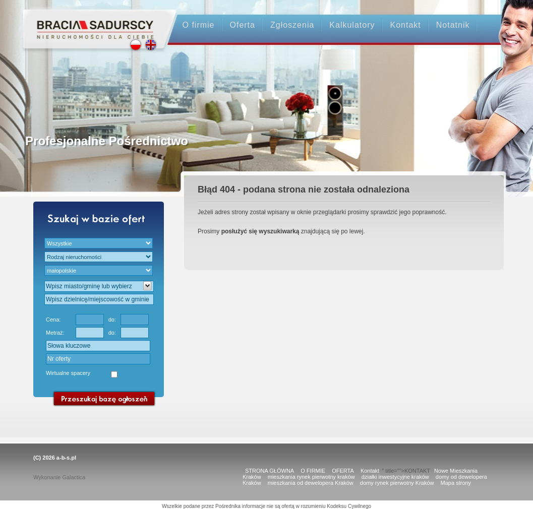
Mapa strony (456, 483)
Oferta (242, 25)
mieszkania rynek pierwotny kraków (311, 477)
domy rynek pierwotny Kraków (397, 483)
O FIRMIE (313, 471)
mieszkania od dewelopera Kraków (310, 483)
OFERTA (343, 471)
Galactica (73, 477)
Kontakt (405, 25)
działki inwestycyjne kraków (395, 477)
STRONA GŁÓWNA (269, 471)
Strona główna (90, 21)
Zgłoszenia (292, 25)
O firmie (199, 25)
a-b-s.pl (66, 458)
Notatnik (453, 25)
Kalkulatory (352, 25)
